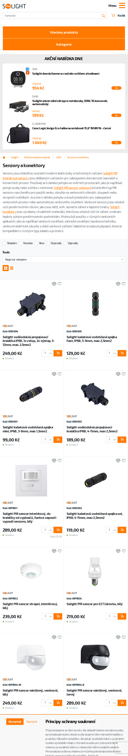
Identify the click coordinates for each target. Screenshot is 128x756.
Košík (118, 15)
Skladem (12, 243)
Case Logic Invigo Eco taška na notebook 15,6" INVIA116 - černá (71, 128)
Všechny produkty (64, 32)
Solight (14, 157)
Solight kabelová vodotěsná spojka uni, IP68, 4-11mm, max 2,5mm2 (95, 515)
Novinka (27, 243)
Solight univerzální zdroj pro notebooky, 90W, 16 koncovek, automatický (70, 102)
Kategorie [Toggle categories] (64, 44)
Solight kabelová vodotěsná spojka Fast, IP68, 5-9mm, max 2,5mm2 (92, 339)
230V (58, 157)
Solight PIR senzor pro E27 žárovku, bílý (95, 604)
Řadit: (6, 252)
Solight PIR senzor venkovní (72, 188)
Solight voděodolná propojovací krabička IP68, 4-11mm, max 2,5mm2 (92, 429)
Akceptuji (14, 721)
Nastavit (31, 721)
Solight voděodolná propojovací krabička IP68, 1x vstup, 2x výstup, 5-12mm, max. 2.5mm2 (29, 341)
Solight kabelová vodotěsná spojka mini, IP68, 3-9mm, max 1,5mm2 (28, 429)
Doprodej (56, 243)
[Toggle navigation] (122, 6)
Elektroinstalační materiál (37, 157)
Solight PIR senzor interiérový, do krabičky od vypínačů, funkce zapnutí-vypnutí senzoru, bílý (30, 517)
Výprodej (73, 243)
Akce (41, 243)
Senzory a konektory (78, 157)
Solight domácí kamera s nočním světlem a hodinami (65, 73)
